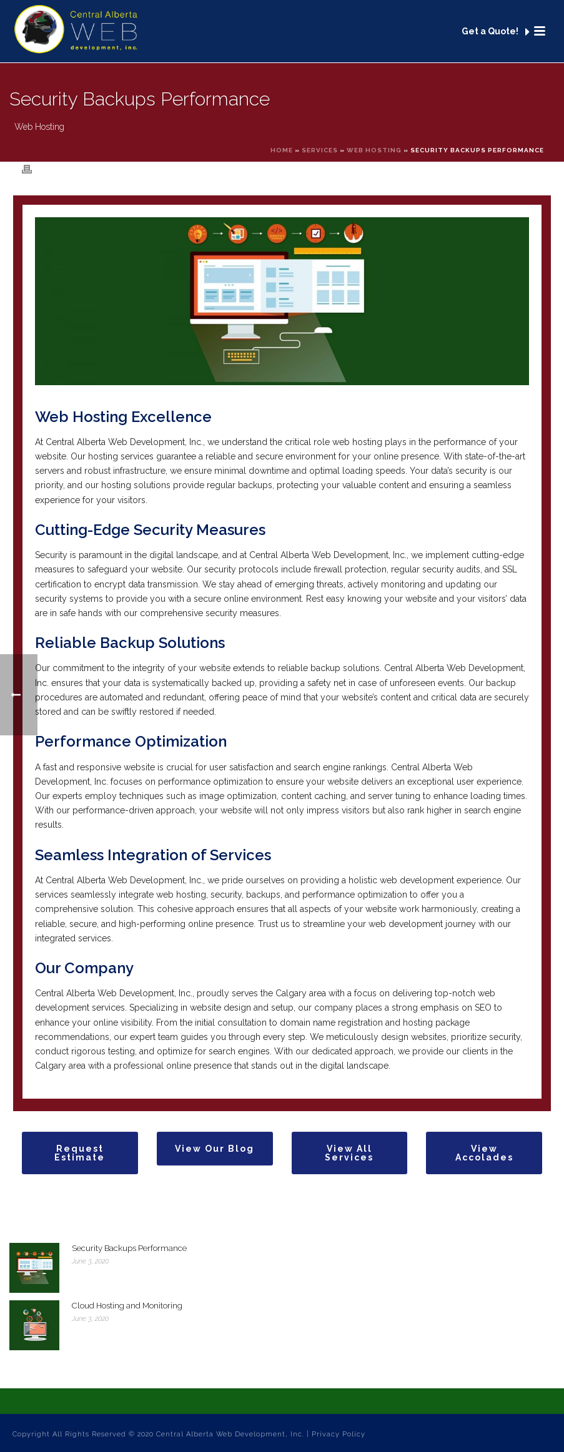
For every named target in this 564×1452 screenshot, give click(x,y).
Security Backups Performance (129, 1248)
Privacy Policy (338, 1434)
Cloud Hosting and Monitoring (127, 1305)
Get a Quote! (496, 32)
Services (320, 150)
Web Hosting (374, 150)
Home (281, 150)
